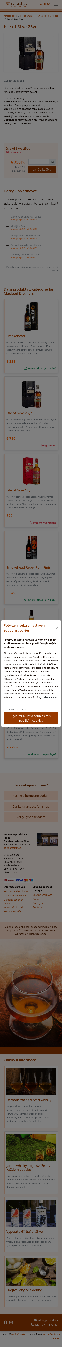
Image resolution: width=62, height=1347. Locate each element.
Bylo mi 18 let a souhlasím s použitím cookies (31, 718)
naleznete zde (50, 697)
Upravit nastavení (16, 709)
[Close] (57, 627)
